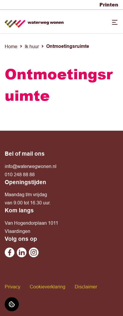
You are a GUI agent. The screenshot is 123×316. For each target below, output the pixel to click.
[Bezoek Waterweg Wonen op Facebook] (9, 252)
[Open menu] (114, 22)
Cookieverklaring (47, 286)
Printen (108, 4)
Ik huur (32, 46)
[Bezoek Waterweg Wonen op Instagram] (34, 252)
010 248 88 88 (20, 174)
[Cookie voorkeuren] (12, 304)
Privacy (12, 286)
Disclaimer (86, 286)
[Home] (34, 21)
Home (11, 46)
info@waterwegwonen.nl (30, 166)
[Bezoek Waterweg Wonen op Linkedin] (21, 252)
